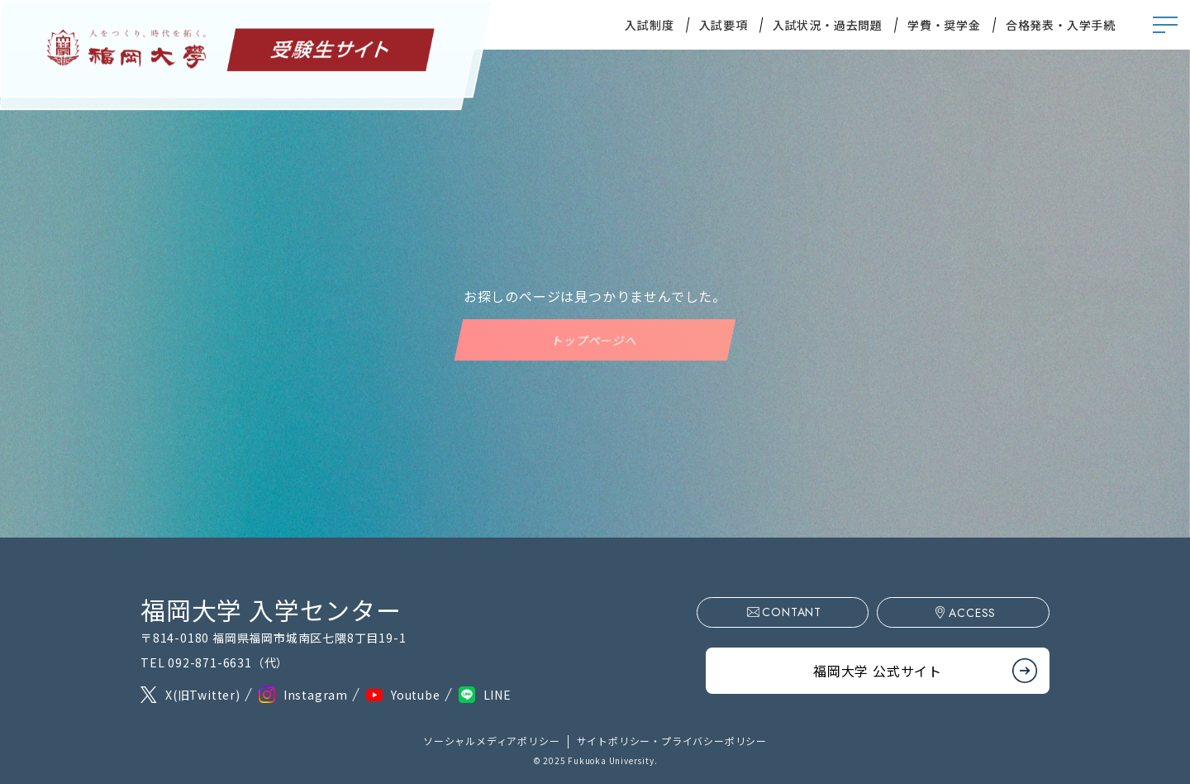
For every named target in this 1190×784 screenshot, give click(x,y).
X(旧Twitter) (202, 694)
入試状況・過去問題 (828, 25)
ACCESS (980, 613)
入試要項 (723, 25)
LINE (497, 694)
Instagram (315, 694)
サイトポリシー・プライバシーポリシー (672, 741)
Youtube (415, 694)
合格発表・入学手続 (1061, 25)
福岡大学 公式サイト (877, 667)
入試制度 (649, 25)
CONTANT (815, 612)
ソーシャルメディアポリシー (491, 741)
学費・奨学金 (944, 25)
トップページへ (595, 340)
